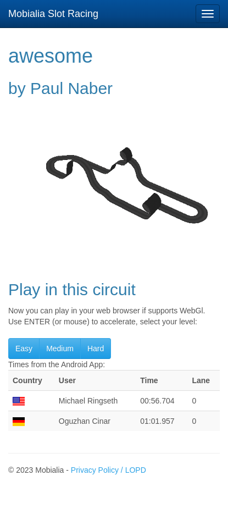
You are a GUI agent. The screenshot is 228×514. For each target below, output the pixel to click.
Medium (60, 348)
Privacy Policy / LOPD (108, 470)
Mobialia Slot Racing (53, 13)
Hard (95, 348)
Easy (23, 348)
